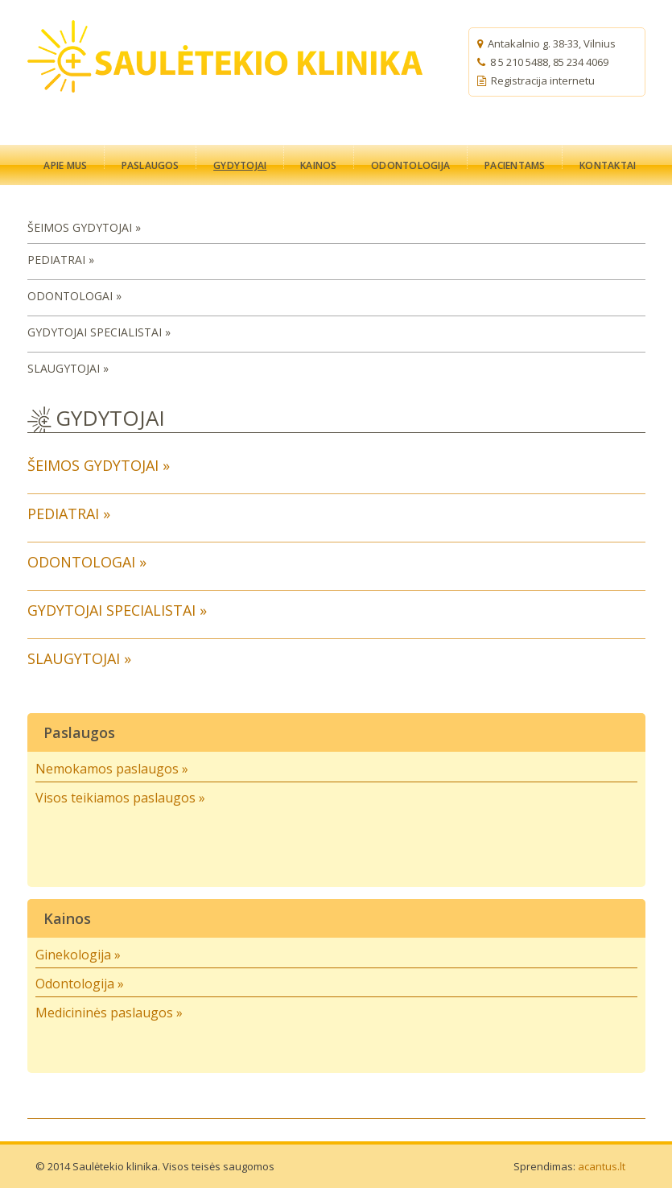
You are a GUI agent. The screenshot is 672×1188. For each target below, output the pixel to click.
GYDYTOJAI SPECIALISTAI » (99, 332)
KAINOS (318, 165)
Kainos (67, 918)
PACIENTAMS (514, 165)
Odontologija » (79, 983)
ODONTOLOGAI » (74, 295)
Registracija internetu (536, 80)
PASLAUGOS (150, 165)
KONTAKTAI (607, 165)
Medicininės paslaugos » (109, 1012)
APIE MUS (65, 165)
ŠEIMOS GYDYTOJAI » (84, 227)
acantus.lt (601, 1166)
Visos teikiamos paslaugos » (120, 797)
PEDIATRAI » (60, 259)
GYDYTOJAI (239, 165)
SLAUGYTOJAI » (68, 368)
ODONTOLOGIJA (410, 165)
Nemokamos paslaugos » (111, 769)
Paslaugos (79, 732)
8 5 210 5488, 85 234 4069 (549, 62)
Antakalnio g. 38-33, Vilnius (552, 43)
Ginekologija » (78, 954)
